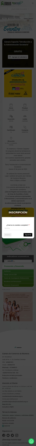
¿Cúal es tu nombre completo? (17, 225)
